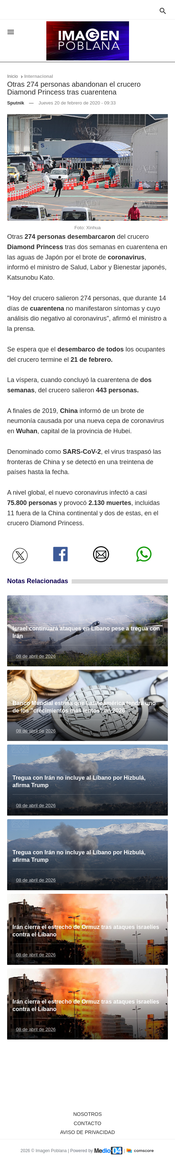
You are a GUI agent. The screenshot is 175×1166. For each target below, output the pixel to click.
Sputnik (15, 103)
